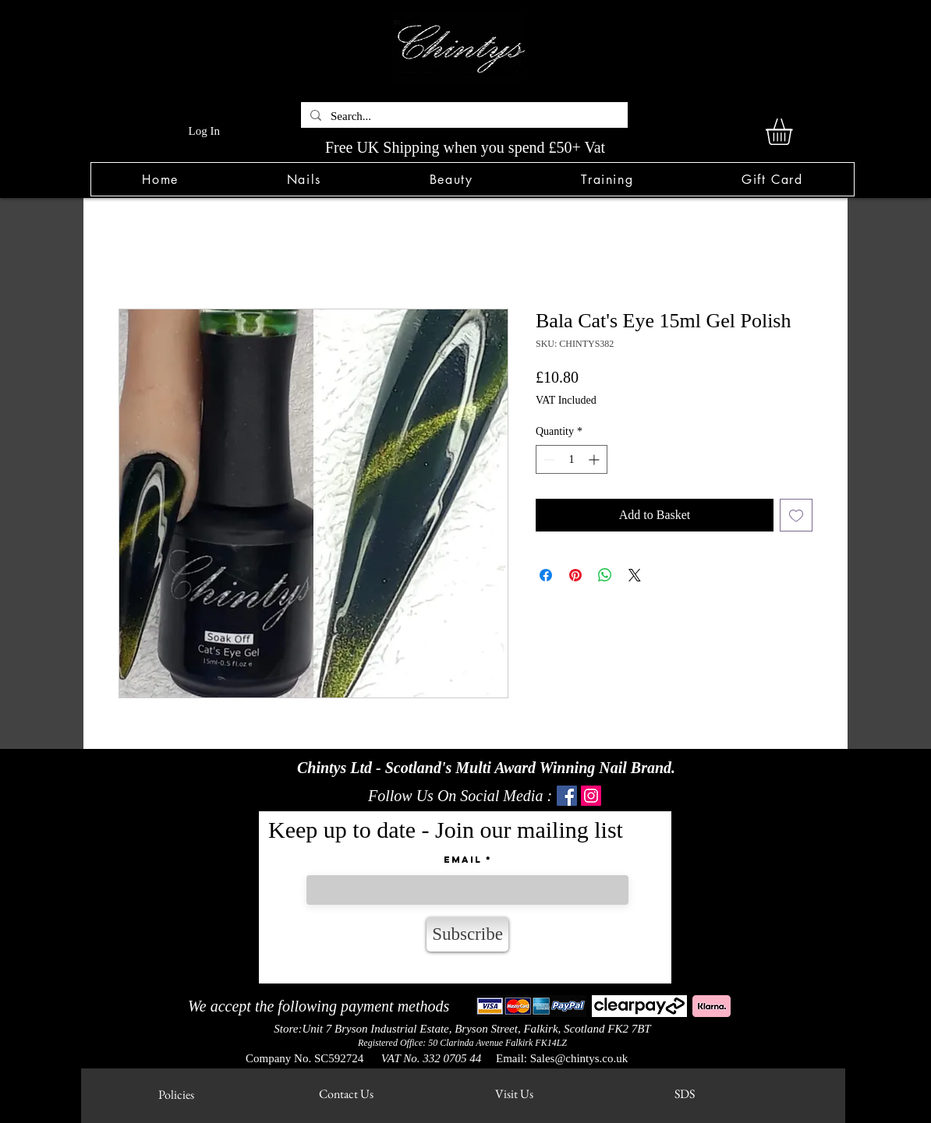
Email (463, 859)
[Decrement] (548, 459)
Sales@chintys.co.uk (579, 1058)
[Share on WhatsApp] (605, 575)
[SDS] (684, 1094)
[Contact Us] (346, 1094)
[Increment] (595, 459)
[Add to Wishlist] (796, 515)
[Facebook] (567, 796)
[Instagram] (591, 796)
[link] (794, 131)
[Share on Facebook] (545, 575)
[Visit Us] (514, 1094)
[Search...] (463, 116)
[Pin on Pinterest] (575, 575)
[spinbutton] (572, 459)
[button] (303, 179)
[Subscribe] (467, 934)
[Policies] (176, 1094)
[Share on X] (634, 575)
